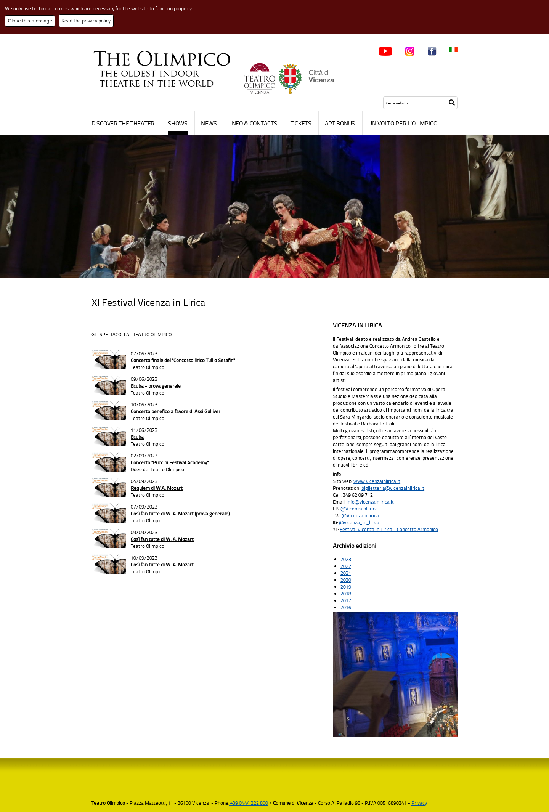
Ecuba (137, 436)
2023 (345, 559)
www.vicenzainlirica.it (376, 481)
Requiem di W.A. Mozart (157, 488)
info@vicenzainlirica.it (370, 501)
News (209, 123)
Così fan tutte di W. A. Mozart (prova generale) (180, 513)
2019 (345, 586)
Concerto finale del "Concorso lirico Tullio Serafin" (183, 360)
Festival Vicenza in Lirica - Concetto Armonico (389, 529)
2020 (345, 579)
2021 (345, 573)
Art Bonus (340, 123)
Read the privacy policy (86, 20)
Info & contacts (253, 123)
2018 (345, 593)
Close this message (30, 21)
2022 (345, 566)
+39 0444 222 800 (248, 802)
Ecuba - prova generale (156, 385)
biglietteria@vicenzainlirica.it (392, 488)
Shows (178, 123)
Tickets (301, 123)
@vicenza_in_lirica (359, 522)
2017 (345, 600)
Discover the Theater (123, 123)
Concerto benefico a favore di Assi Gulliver (175, 411)
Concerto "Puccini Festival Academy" (170, 462)
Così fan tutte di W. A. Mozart (162, 539)
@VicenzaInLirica (359, 508)
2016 (345, 607)
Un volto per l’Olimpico (402, 123)
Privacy (419, 802)
